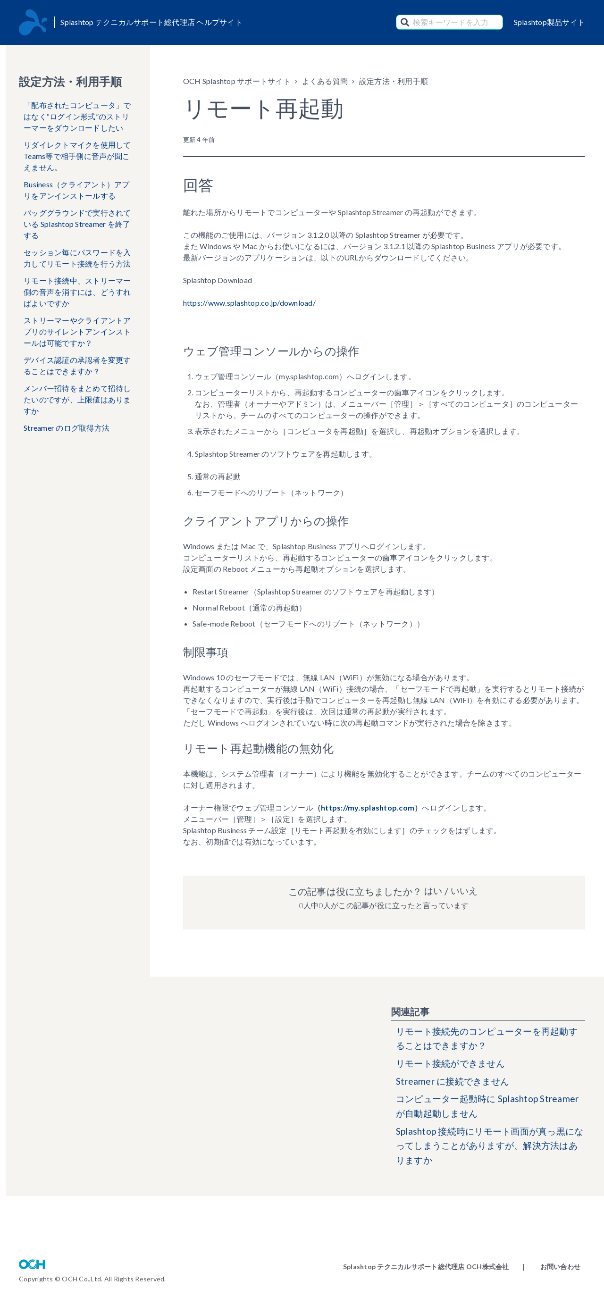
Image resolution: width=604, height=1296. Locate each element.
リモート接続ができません (453, 1065)
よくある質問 (325, 80)
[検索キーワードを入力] (449, 22)
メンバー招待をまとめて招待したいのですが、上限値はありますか (77, 399)
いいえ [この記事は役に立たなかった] (464, 891)
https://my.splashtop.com (367, 807)
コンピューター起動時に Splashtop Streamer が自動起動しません (471, 1109)
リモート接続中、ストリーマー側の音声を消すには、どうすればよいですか (77, 292)
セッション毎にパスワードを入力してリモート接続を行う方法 (77, 258)
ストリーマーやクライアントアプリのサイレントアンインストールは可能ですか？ (77, 331)
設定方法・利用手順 (393, 80)
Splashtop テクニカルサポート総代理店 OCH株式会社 (426, 1267)
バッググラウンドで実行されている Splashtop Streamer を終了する (77, 224)
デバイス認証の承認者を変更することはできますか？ (77, 365)
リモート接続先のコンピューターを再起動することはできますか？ (487, 1039)
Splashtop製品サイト (550, 21)
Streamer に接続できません (455, 1083)
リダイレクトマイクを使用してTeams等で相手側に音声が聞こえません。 (77, 156)
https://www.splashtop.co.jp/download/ (249, 302)
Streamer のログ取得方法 (66, 427)
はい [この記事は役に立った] (432, 891)
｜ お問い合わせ (550, 1267)
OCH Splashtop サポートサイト (237, 80)
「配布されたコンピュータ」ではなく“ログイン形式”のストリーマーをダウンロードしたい (77, 116)
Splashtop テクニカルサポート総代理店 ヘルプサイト (151, 21)
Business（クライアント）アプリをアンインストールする (77, 190)
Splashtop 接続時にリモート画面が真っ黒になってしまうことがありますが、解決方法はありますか (490, 1150)
